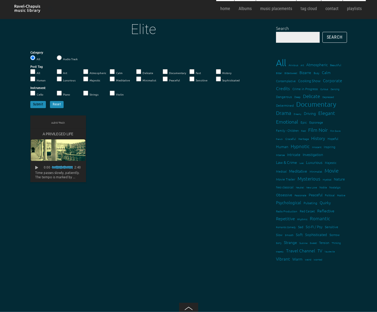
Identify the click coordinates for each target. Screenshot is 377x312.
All (35, 58)
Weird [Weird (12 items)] (308, 259)
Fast (195, 72)
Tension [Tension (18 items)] (324, 242)
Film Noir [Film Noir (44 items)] (318, 130)
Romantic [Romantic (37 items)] (320, 218)
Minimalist (146, 79)
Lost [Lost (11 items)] (301, 163)
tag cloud (309, 8)
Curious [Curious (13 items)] (324, 89)
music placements (276, 8)
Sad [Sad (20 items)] (300, 227)
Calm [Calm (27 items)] (326, 72)
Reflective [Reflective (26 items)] (325, 210)
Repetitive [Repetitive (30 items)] (285, 218)
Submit (38, 104)
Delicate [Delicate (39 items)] (311, 96)
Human (38, 79)
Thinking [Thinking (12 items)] (336, 243)
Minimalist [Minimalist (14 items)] (316, 171)
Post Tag (36, 67)
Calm (116, 72)
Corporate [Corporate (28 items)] (332, 80)
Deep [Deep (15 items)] (297, 97)
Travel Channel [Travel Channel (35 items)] (300, 250)
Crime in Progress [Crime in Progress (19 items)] (305, 89)
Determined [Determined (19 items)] (285, 105)
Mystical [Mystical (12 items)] (327, 179)
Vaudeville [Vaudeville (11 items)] (330, 251)
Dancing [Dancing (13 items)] (335, 89)
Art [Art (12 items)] (302, 65)
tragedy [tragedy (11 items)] (280, 251)
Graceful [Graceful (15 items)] (290, 139)
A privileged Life (58, 134)
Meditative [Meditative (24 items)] (298, 171)
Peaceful (171, 79)
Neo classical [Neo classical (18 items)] (284, 187)
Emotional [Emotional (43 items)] (287, 121)
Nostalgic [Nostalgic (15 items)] (335, 187)
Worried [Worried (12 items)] (318, 259)
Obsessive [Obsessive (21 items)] (284, 194)
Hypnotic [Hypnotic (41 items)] (300, 146)
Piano (63, 93)
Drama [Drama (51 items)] (283, 112)
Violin (117, 93)
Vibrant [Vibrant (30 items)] (283, 259)
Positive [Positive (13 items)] (341, 195)
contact (332, 8)
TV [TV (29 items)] (319, 250)
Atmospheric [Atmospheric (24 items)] (317, 64)
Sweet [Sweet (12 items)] (313, 243)
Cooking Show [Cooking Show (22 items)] (309, 80)
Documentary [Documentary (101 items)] (316, 104)
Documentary (174, 72)
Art (62, 72)
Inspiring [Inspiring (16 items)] (329, 147)
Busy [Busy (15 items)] (316, 73)
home (225, 8)
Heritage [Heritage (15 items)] (303, 139)
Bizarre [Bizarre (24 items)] (305, 72)
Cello (36, 93)
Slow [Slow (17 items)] (279, 235)
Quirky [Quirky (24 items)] (325, 202)
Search (282, 28)
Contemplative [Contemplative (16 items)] (286, 81)
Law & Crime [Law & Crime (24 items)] (286, 162)
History (223, 72)
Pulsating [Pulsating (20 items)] (310, 203)
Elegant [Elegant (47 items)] (326, 113)
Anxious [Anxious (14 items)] (293, 65)
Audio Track (67, 58)
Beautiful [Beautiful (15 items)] (335, 65)
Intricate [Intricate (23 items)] (293, 154)
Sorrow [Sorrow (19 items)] (334, 235)
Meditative (120, 79)
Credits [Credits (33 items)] (283, 88)
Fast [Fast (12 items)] (303, 131)
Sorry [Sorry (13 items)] (278, 243)
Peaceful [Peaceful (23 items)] (315, 194)
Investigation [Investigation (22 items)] (313, 154)
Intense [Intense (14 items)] (280, 155)
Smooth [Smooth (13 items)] (289, 235)
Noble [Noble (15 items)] (323, 187)
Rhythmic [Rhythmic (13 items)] (302, 219)
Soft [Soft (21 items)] (299, 234)
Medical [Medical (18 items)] (281, 171)
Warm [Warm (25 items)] (297, 259)
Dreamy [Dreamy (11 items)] (297, 114)
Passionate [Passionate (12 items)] (300, 195)
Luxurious (66, 79)
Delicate (144, 72)
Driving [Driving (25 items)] (310, 113)
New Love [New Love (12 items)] (311, 187)
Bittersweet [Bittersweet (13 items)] (290, 73)
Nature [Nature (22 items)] (339, 179)
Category (36, 52)
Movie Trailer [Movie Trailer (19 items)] (285, 179)
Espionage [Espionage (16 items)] (316, 122)
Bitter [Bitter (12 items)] (279, 73)
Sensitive (198, 79)
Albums (245, 8)
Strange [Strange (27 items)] (290, 242)
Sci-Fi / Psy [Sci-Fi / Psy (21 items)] (314, 226)
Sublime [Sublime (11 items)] (303, 243)
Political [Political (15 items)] (330, 195)
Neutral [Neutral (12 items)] (300, 187)
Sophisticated (228, 79)
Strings (91, 93)
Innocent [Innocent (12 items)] (316, 147)
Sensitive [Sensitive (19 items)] (331, 227)
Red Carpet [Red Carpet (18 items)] (307, 211)
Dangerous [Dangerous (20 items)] (284, 96)
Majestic (91, 79)
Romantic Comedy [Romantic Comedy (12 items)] (286, 227)
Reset (57, 104)
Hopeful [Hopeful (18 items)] (333, 138)
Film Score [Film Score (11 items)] (335, 131)
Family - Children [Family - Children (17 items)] (287, 130)
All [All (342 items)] (281, 62)
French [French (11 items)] (279, 139)
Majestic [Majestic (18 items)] (330, 162)
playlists (354, 8)
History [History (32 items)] (318, 138)
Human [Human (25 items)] (282, 146)
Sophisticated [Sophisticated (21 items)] (316, 234)
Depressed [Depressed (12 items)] (328, 97)
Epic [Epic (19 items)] (304, 122)
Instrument (38, 88)
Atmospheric (94, 72)
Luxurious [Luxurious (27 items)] (314, 162)
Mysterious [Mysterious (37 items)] (309, 179)
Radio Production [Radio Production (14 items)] (286, 211)
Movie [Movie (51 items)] (332, 170)
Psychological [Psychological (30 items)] (288, 202)
